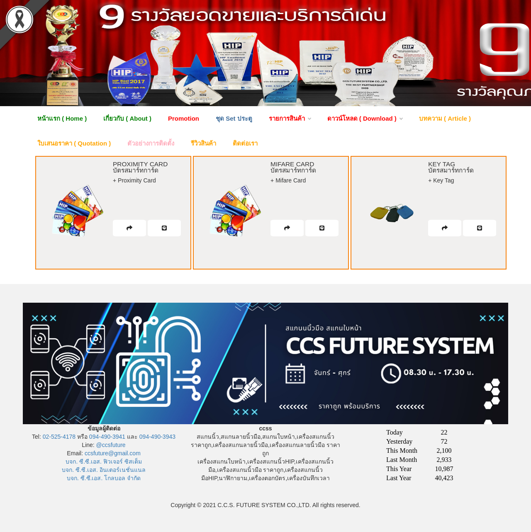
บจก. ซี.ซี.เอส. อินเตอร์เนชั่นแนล (103, 469)
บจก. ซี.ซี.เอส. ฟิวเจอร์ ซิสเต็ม (103, 461)
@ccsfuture (111, 445)
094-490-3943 (157, 436)
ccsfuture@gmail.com (113, 453)
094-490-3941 (107, 436)
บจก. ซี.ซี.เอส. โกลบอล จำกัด (104, 478)
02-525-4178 (59, 436)
